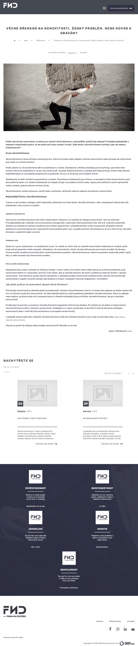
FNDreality (40, 35)
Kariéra (99, 616)
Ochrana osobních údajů (13, 632)
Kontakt (131, 616)
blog (26, 35)
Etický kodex (115, 616)
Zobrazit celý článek (46, 438)
